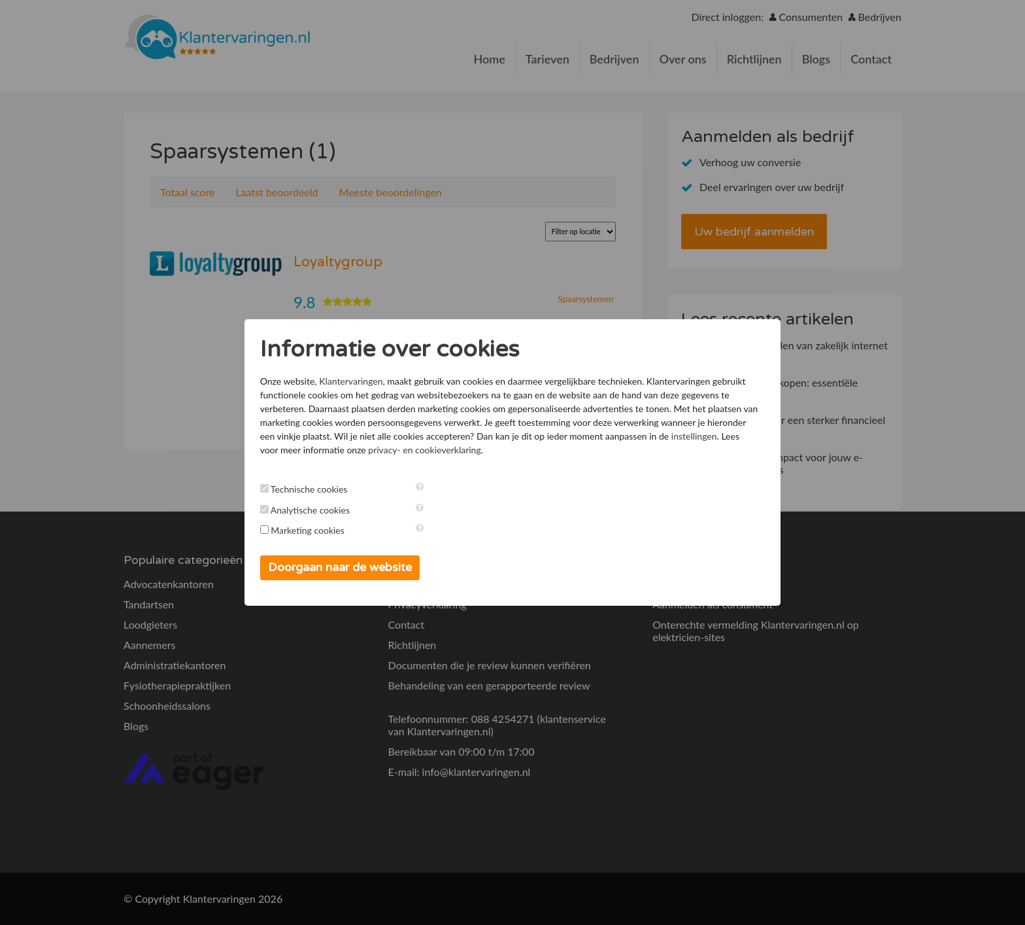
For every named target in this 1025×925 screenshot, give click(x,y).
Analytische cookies (322, 509)
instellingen (397, 449)
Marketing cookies (321, 530)
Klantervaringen (363, 381)
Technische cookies (321, 489)
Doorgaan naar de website (352, 567)
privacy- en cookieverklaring (609, 449)
